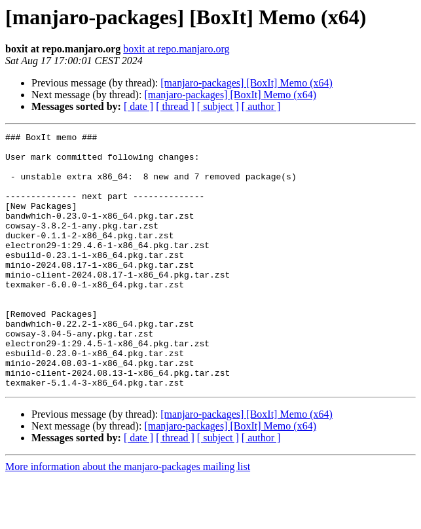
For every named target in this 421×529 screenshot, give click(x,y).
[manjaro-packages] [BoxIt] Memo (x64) (246, 82)
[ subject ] (218, 106)
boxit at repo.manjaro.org (176, 48)
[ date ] (138, 106)
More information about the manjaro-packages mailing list (127, 517)
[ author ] (261, 106)
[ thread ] (175, 106)
